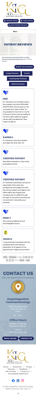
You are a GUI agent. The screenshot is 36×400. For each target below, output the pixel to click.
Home (5, 367)
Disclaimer (17, 367)
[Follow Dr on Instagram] (22, 381)
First (5, 257)
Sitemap (11, 369)
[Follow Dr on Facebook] (13, 381)
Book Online (28, 21)
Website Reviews (18, 84)
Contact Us (26, 338)
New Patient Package (19, 25)
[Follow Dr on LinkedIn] (18, 381)
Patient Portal (12, 21)
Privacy (29, 367)
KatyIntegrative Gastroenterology (18, 300)
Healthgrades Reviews (18, 79)
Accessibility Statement (18, 374)
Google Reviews (12, 73)
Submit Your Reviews (24, 67)
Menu (17, 31)
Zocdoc (27, 73)
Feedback (23, 369)
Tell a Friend (11, 371)
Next (22, 260)
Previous (13, 257)
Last (27, 260)
